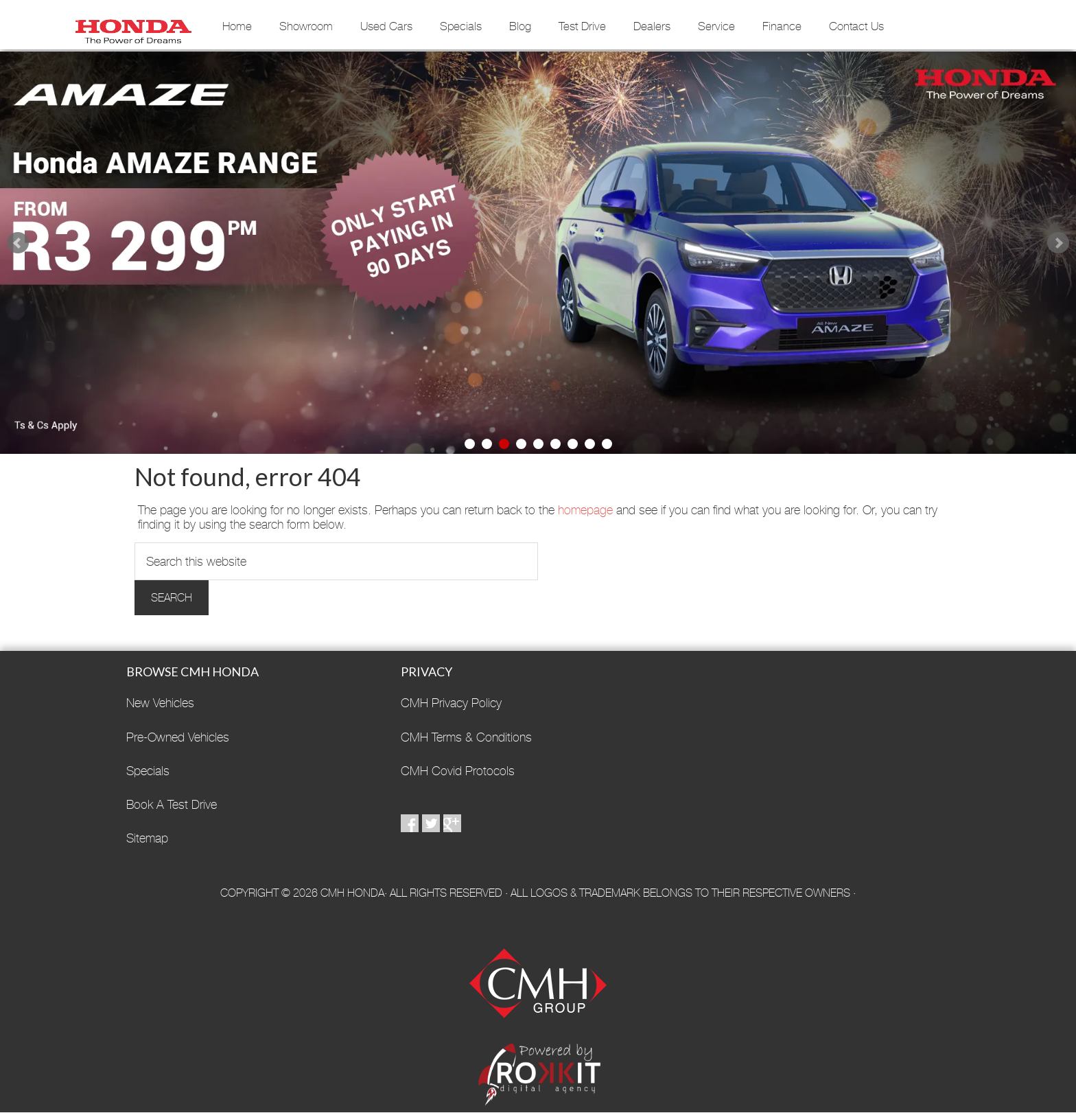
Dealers (651, 26)
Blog (520, 26)
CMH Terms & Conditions (466, 737)
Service (716, 26)
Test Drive (582, 26)
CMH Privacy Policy (451, 703)
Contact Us (856, 26)
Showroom (306, 26)
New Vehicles (160, 703)
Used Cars (386, 26)
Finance (782, 26)
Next (1058, 243)
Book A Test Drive (171, 804)
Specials (461, 26)
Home (237, 26)
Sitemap (147, 838)
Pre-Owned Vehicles (177, 737)
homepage (585, 510)
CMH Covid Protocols (458, 771)
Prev (18, 243)
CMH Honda (133, 26)
